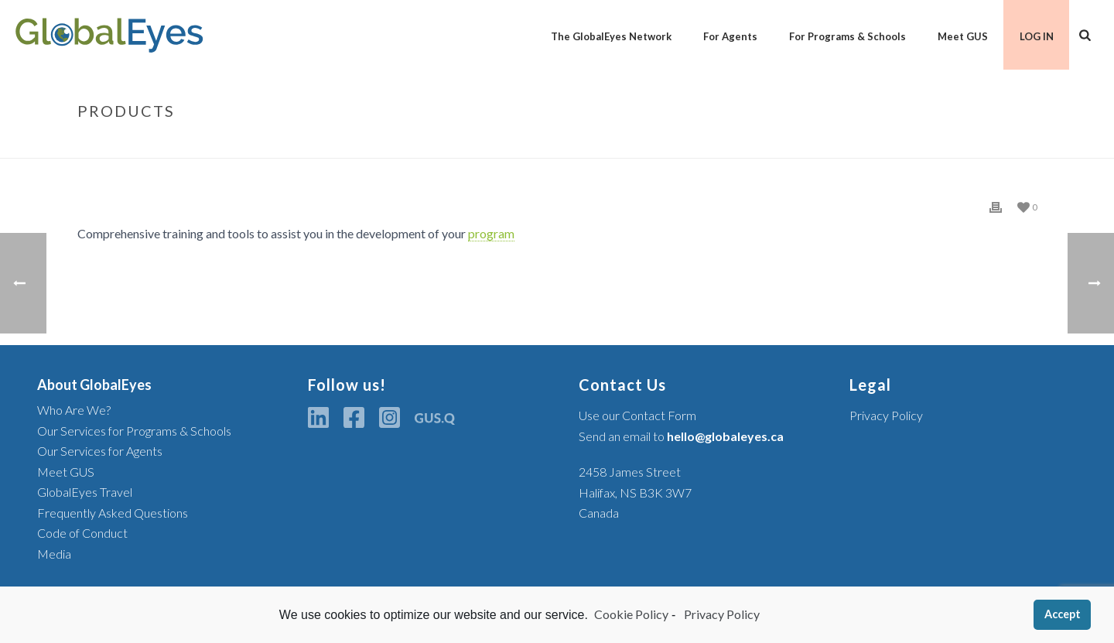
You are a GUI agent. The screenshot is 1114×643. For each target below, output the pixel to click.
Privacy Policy (886, 415)
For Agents (730, 36)
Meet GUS (963, 36)
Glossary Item (928, 143)
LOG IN (1037, 36)
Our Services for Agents (99, 450)
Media (54, 553)
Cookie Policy (631, 614)
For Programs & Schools (847, 36)
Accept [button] (1062, 614)
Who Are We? (74, 409)
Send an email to (681, 436)
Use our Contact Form (637, 415)
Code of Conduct (82, 532)
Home (868, 143)
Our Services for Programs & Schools (134, 430)
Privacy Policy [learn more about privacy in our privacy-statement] (721, 614)
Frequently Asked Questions (112, 512)
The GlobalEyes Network (611, 36)
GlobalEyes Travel (84, 491)
